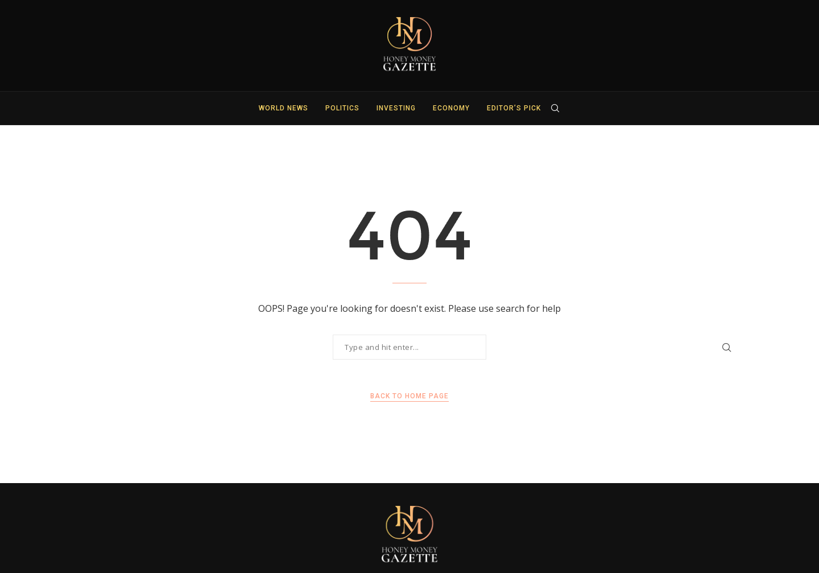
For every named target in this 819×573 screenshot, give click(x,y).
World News (283, 108)
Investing (396, 108)
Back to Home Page (409, 396)
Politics (342, 108)
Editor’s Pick (514, 108)
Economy (451, 108)
